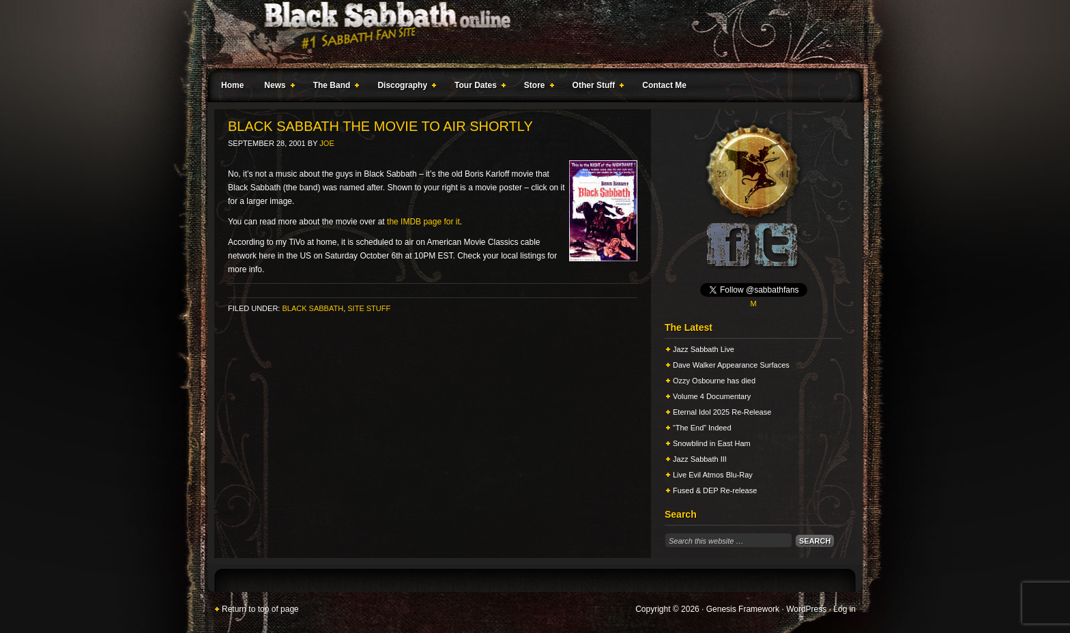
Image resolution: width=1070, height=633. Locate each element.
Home (232, 85)
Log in (844, 609)
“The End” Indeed (702, 428)
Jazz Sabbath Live (703, 349)
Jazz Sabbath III (700, 459)
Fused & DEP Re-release (715, 490)
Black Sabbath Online (528, 34)
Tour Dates (477, 87)
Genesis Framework (742, 609)
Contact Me (664, 85)
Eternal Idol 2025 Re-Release (722, 412)
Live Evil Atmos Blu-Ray (713, 475)
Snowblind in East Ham (712, 443)
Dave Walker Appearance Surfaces (731, 365)
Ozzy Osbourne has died (714, 381)
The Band (333, 87)
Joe (326, 143)
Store (536, 87)
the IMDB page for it (423, 221)
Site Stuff (368, 308)
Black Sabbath (312, 308)
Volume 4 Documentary (712, 396)
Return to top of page (260, 609)
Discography (404, 87)
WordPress (806, 609)
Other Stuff (596, 87)
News (276, 87)
